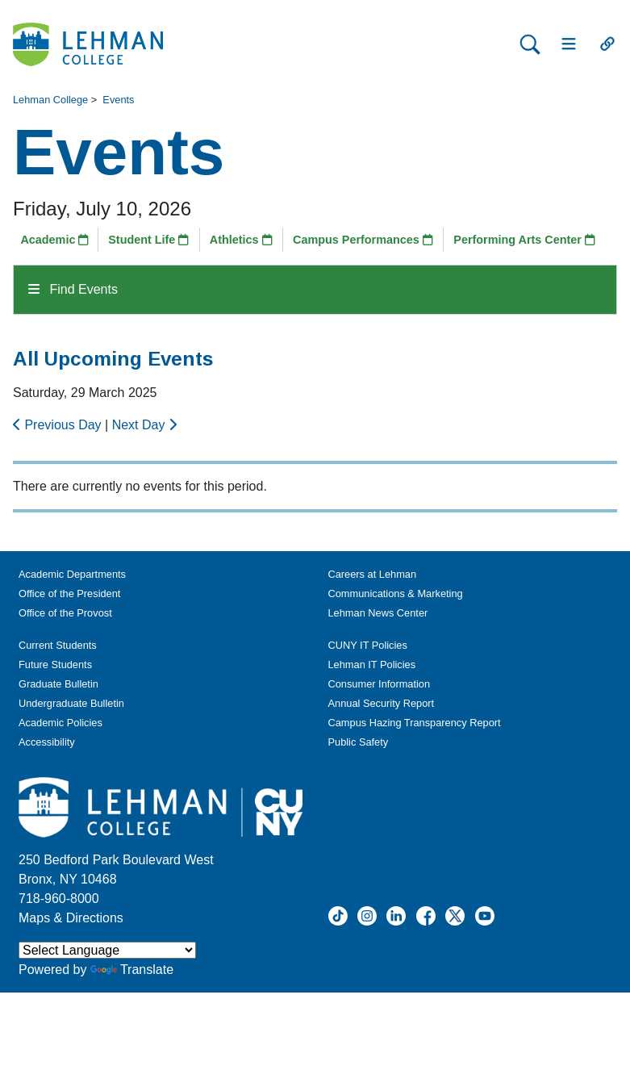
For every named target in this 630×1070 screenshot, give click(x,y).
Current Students (58, 645)
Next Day (144, 425)
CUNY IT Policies (367, 645)
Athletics (241, 239)
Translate (131, 969)
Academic (54, 239)
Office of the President (69, 593)
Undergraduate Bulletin (71, 703)
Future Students (55, 664)
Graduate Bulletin (58, 684)
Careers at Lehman (372, 574)
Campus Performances (363, 239)
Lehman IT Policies (372, 664)
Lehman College (50, 100)
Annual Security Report (381, 703)
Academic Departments (72, 574)
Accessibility (47, 742)
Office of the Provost (65, 613)
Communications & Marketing (395, 593)
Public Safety (358, 742)
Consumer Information (379, 684)
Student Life (148, 239)
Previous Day (59, 425)
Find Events (73, 289)
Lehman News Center (378, 613)
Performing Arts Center (524, 239)
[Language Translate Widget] (107, 950)
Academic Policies (60, 723)
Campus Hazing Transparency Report (414, 723)
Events (118, 100)
